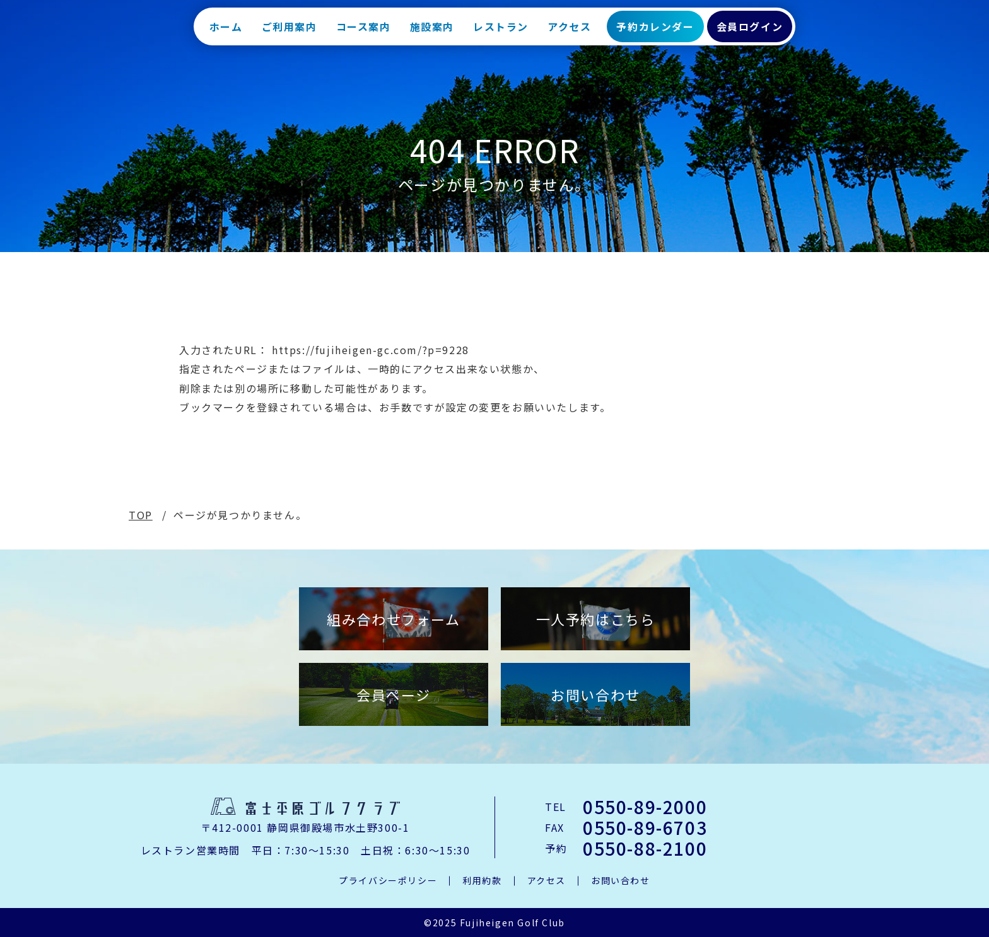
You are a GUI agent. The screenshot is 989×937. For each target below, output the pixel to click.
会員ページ (393, 694)
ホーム (226, 31)
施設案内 (432, 31)
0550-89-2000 (645, 806)
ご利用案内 (289, 31)
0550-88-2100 (645, 848)
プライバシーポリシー (388, 880)
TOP (141, 514)
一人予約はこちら (595, 619)
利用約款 (481, 880)
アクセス (569, 31)
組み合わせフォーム (393, 619)
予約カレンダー (655, 31)
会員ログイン (750, 31)
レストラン (501, 31)
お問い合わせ (595, 694)
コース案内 (363, 31)
